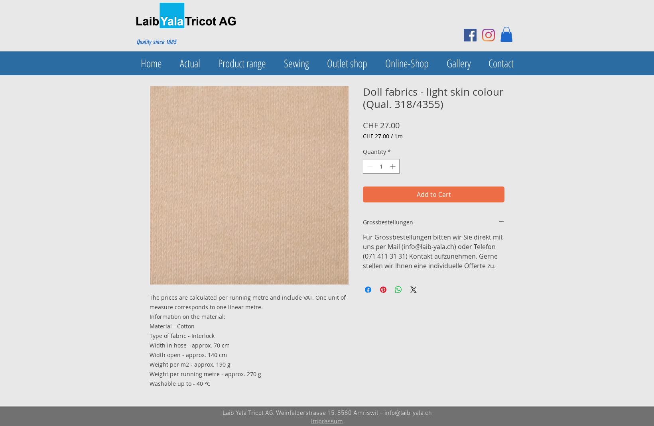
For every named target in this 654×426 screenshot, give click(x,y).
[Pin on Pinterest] (383, 289)
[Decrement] (369, 166)
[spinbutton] (381, 166)
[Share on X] (413, 289)
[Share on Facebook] (368, 289)
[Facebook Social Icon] (470, 35)
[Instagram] (488, 35)
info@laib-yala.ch (408, 413)
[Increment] (393, 166)
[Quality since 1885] (174, 42)
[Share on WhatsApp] (398, 289)
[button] (506, 34)
